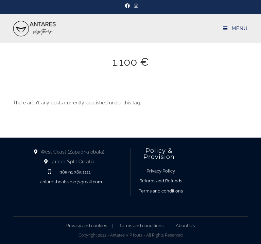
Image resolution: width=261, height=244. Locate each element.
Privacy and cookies (86, 225)
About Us (185, 225)
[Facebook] (127, 6)
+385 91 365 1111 (74, 172)
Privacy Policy (160, 171)
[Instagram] (135, 6)
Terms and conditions (161, 191)
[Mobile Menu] (235, 28)
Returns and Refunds (160, 180)
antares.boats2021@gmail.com (71, 181)
